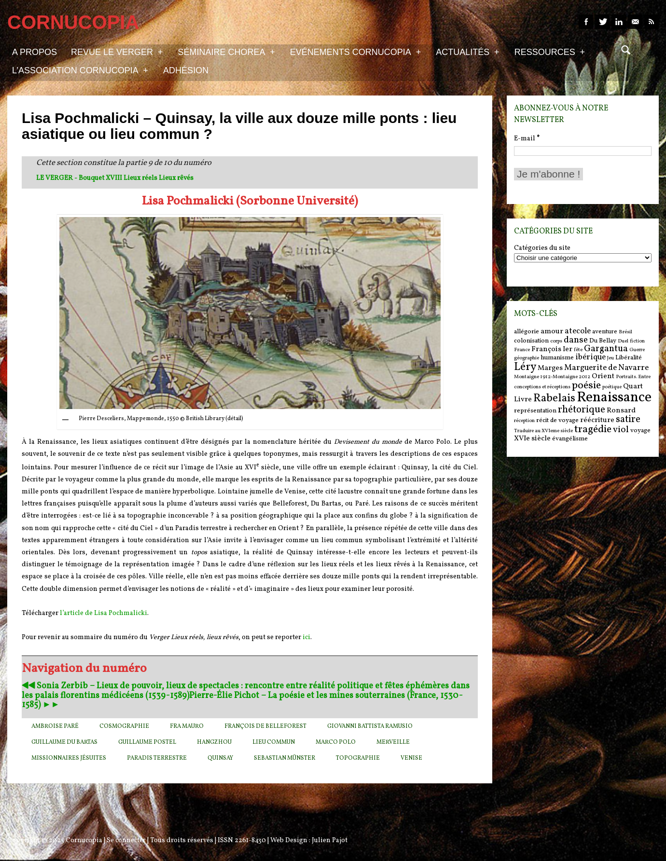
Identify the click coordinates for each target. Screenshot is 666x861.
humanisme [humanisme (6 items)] (557, 357)
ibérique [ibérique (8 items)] (590, 357)
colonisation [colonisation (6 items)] (531, 340)
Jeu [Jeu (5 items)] (610, 358)
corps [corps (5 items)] (556, 341)
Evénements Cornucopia (355, 51)
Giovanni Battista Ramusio (370, 726)
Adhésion (185, 70)
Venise (411, 758)
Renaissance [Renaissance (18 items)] (614, 398)
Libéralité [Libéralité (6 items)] (628, 357)
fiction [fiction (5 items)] (637, 341)
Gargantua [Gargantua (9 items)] (606, 348)
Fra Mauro (187, 726)
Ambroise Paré (55, 726)
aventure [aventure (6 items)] (604, 331)
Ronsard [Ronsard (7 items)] (621, 411)
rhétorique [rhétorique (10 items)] (581, 410)
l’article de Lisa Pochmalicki (103, 613)
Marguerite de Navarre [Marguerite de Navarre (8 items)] (606, 368)
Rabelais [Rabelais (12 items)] (554, 398)
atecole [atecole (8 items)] (578, 331)
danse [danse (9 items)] (576, 340)
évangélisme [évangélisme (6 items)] (570, 438)
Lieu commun (273, 742)
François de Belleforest (265, 726)
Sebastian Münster (284, 758)
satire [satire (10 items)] (628, 419)
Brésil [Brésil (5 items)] (625, 332)
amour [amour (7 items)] (552, 332)
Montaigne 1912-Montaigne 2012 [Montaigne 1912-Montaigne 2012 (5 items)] (552, 377)
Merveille (393, 742)
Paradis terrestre (157, 758)
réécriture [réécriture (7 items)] (597, 420)
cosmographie (124, 726)
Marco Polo (336, 742)
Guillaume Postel (147, 742)
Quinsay (220, 758)
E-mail (527, 138)
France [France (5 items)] (522, 350)
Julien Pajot (329, 840)
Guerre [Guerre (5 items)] (637, 350)
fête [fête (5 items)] (578, 350)
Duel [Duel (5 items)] (623, 341)
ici (306, 637)
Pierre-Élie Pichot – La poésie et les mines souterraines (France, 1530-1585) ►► (242, 700)
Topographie (358, 758)
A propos (34, 52)
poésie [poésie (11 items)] (586, 385)
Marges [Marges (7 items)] (550, 368)
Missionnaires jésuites (68, 758)
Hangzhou (214, 742)
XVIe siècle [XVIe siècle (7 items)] (532, 439)
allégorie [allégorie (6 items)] (526, 331)
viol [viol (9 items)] (621, 430)
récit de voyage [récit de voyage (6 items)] (557, 420)
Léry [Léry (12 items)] (525, 367)
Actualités (467, 51)
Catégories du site (542, 248)
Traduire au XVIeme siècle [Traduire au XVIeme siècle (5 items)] (543, 431)
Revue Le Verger (117, 51)
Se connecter (126, 840)
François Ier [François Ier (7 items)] (551, 349)
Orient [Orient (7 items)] (603, 376)
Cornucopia (84, 840)
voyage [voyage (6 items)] (640, 430)
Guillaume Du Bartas (64, 742)
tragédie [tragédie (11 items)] (592, 429)
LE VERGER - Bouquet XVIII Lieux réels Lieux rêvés (115, 178)
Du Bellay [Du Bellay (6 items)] (602, 340)
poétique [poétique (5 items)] (612, 387)
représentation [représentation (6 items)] (535, 410)
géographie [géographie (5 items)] (526, 358)
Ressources (549, 51)
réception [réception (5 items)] (524, 420)
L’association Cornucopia (80, 70)
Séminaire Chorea (226, 51)
